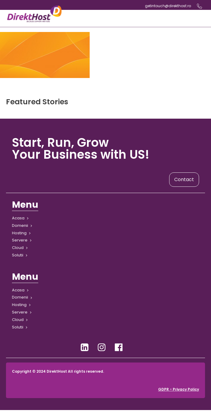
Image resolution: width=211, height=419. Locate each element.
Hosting (19, 233)
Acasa (18, 218)
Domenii (20, 225)
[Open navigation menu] (134, 18)
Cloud (18, 247)
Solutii (17, 255)
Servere (19, 240)
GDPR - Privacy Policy (178, 389)
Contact (184, 179)
